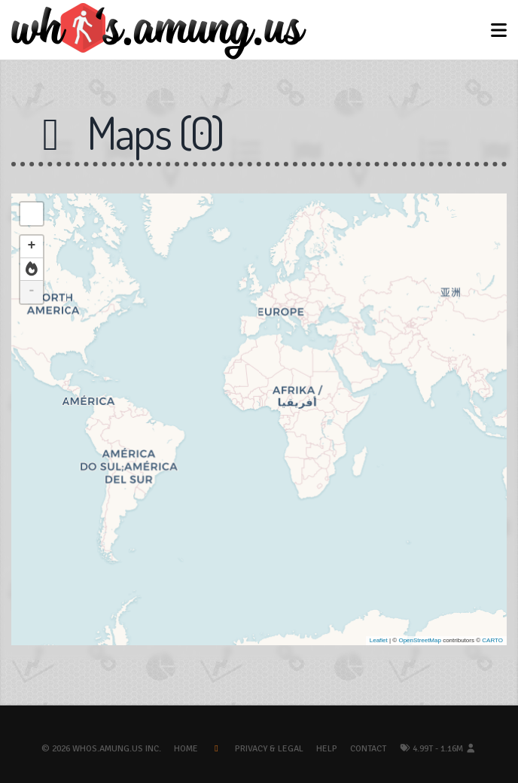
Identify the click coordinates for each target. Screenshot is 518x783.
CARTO (492, 640)
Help (326, 748)
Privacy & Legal (269, 748)
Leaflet (379, 640)
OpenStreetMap (419, 640)
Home (186, 748)
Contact (368, 748)
